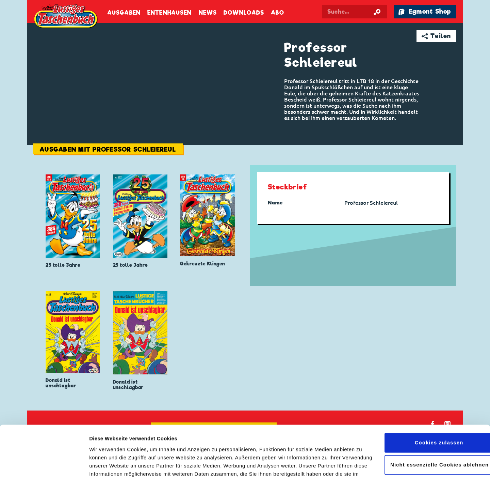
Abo (277, 13)
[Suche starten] (377, 11)
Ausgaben (124, 13)
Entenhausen (169, 13)
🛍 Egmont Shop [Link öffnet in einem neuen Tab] (424, 11)
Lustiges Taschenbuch (66, 17)
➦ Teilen (436, 36)
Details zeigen (106, 465)
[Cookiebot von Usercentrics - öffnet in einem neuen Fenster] (44, 466)
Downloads (244, 13)
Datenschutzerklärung (155, 447)
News (208, 13)
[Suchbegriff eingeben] (354, 11)
